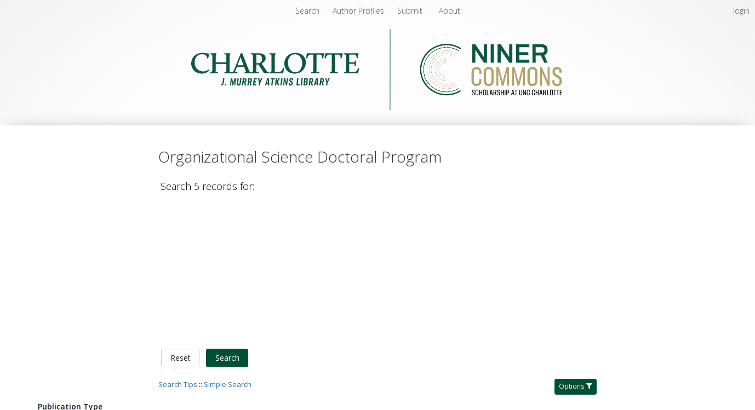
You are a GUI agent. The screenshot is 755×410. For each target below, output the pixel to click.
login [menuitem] (741, 10)
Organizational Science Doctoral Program (258, 292)
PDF (625, 316)
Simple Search (227, 245)
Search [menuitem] (307, 10)
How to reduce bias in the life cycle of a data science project (384, 320)
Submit (411, 10)
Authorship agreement (292, 401)
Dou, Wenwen (396, 333)
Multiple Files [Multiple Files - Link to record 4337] (642, 397)
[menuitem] (359, 11)
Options (575, 246)
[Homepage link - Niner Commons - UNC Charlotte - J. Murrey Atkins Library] (378, 107)
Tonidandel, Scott (335, 333)
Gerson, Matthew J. (459, 333)
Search (227, 218)
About (449, 10)
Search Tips (177, 245)
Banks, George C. (268, 333)
